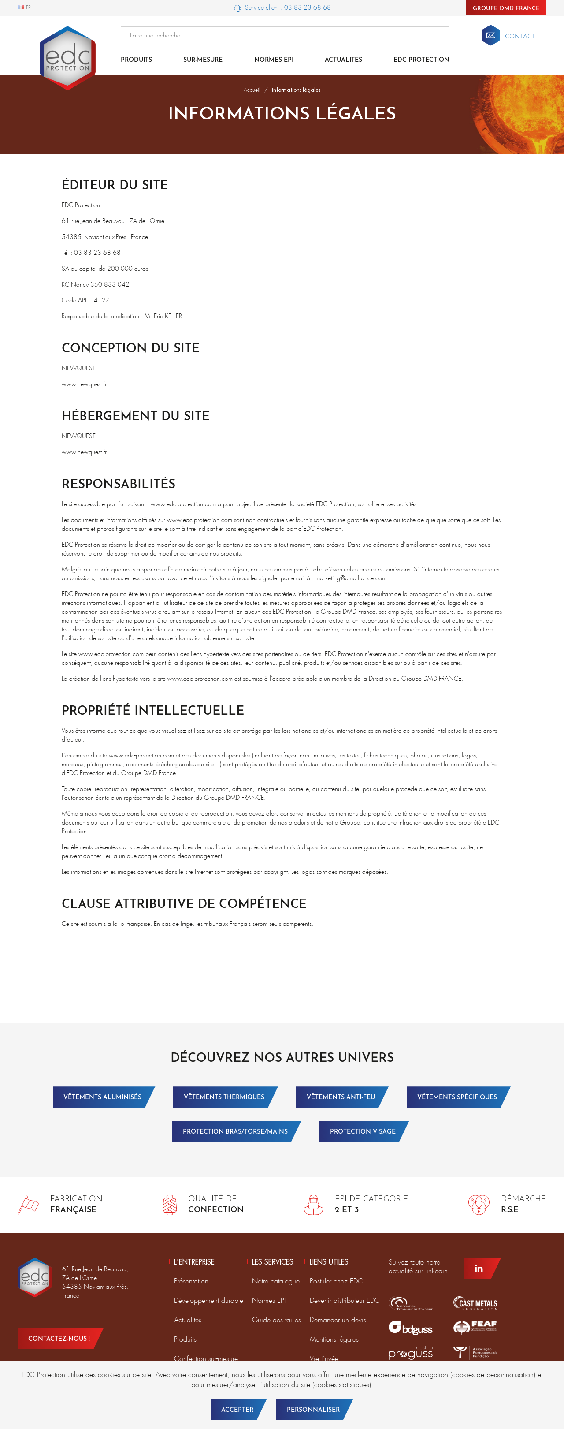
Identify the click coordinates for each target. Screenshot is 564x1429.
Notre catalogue (276, 1281)
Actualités (343, 60)
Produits (136, 60)
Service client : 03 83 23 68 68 (282, 8)
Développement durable (208, 1300)
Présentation (191, 1281)
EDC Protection (421, 60)
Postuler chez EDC (336, 1281)
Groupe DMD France (506, 8)
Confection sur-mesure (206, 1358)
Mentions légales (334, 1339)
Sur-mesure (203, 60)
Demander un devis (338, 1320)
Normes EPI (273, 60)
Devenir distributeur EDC (345, 1300)
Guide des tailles (276, 1320)
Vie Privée (324, 1358)
